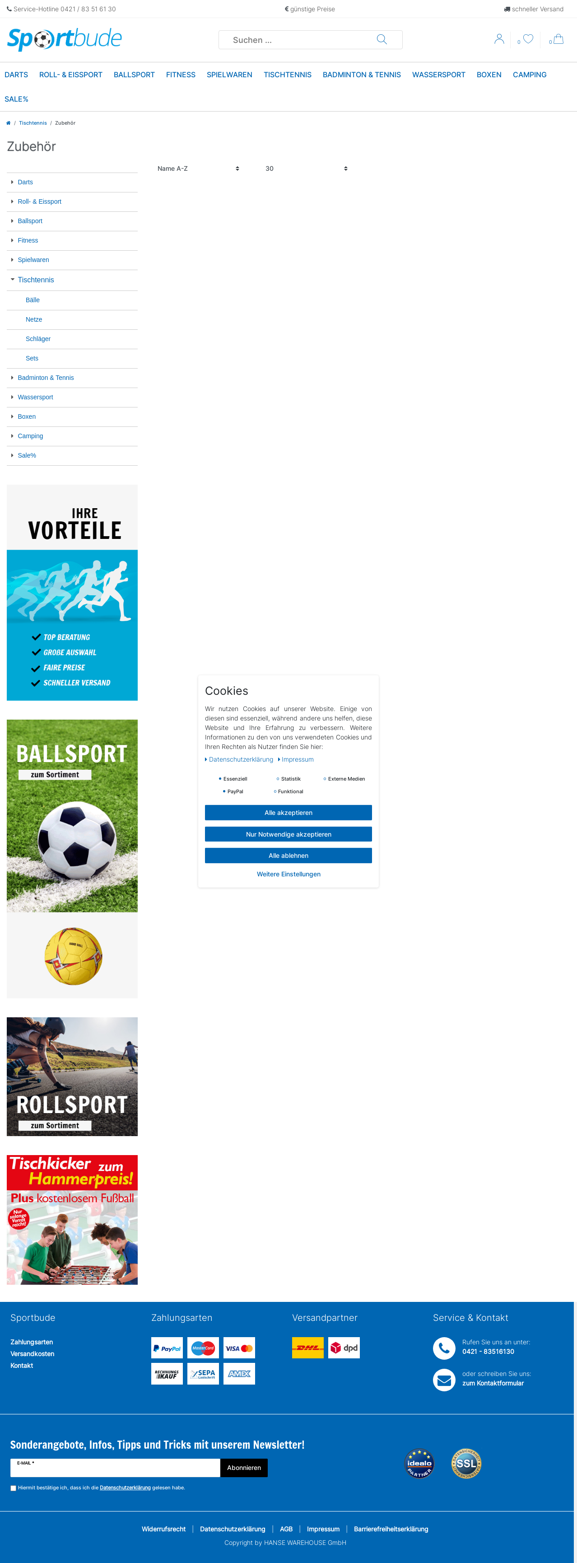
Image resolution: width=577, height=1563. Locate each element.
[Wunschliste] (525, 40)
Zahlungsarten (31, 1342)
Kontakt (21, 1365)
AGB (286, 1529)
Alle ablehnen (288, 855)
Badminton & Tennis (362, 74)
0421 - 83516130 (488, 1351)
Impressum (323, 1529)
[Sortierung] (198, 169)
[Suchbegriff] (298, 40)
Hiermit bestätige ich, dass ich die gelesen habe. (101, 1487)
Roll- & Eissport (70, 74)
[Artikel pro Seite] (306, 169)
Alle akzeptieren (288, 812)
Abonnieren (244, 1467)
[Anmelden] (500, 42)
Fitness (180, 74)
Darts (16, 74)
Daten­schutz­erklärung (240, 759)
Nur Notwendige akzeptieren (288, 834)
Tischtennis (288, 74)
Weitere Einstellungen (289, 873)
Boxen (489, 74)
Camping (530, 74)
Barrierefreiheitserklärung (391, 1529)
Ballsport (134, 74)
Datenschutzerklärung (232, 1529)
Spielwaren (229, 74)
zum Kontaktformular (493, 1383)
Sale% (16, 98)
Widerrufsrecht (164, 1529)
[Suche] (382, 40)
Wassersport (438, 74)
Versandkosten (32, 1353)
